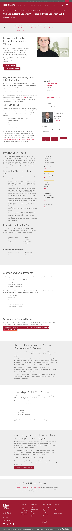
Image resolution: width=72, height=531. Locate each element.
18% (45, 188)
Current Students (24, 510)
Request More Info (12, 68)
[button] (67, 5)
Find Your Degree (18, 10)
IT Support (44, 512)
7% (45, 199)
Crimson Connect (58, 513)
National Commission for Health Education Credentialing (18, 139)
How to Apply (9, 65)
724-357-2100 (9, 515)
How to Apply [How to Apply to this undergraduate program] (46, 139)
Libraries (33, 513)
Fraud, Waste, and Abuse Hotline (28, 529)
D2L (54, 511)
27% (45, 169)
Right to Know (58, 529)
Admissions (64, 138)
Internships (34, 28)
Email (55, 509)
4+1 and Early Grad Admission (21, 28)
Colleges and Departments (34, 516)
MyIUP (55, 507)
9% (45, 206)
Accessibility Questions (45, 522)
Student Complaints (40, 529)
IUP (4, 10)
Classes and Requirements (43, 25)
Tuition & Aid (55, 139)
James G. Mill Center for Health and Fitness (28, 487)
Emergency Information (45, 515)
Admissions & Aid (22, 5)
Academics (32, 5)
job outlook (23, 97)
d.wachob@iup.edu (58, 120)
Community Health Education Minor (48, 28)
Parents (21, 517)
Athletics (33, 511)
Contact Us (5, 517)
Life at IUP (47, 5)
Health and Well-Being (46, 510)
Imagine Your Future (29, 25)
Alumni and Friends (24, 514)
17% (45, 178)
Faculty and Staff (24, 512)
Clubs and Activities (19, 30)
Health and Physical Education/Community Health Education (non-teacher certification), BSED (26, 328)
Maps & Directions (7, 520)
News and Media (23, 519)
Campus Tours (34, 509)
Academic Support (46, 507)
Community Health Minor (23, 467)
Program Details (18, 25)
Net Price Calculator (50, 529)
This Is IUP (55, 5)
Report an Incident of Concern (46, 518)
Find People (33, 519)
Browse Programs (27, 10)
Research (40, 5)
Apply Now (33, 507)
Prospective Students (22, 507)
